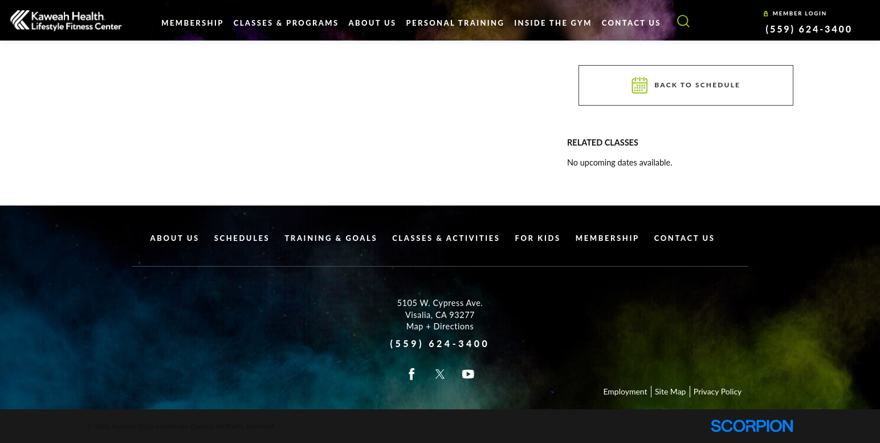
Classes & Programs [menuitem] (286, 22)
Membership (607, 238)
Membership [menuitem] (192, 22)
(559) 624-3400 (809, 28)
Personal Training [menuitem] (455, 22)
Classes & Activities (446, 238)
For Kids (538, 238)
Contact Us (684, 238)
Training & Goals (330, 238)
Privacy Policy (718, 391)
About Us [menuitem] (372, 22)
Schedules (242, 238)
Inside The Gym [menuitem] (553, 22)
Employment (625, 391)
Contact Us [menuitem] (631, 22)
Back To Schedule (685, 85)
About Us (174, 238)
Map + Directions (440, 326)
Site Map (670, 391)
